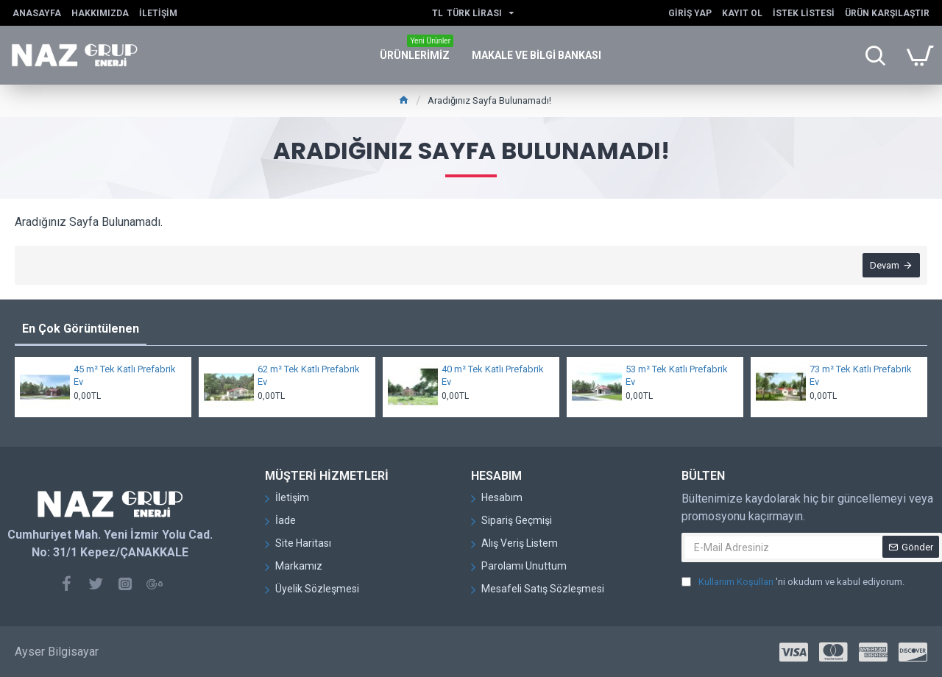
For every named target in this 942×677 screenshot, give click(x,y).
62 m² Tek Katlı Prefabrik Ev (309, 375)
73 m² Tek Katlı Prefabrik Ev (861, 375)
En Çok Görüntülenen (80, 329)
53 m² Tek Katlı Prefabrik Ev (677, 375)
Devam (884, 265)
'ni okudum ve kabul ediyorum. (792, 582)
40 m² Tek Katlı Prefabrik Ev (493, 375)
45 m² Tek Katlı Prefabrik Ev (125, 375)
